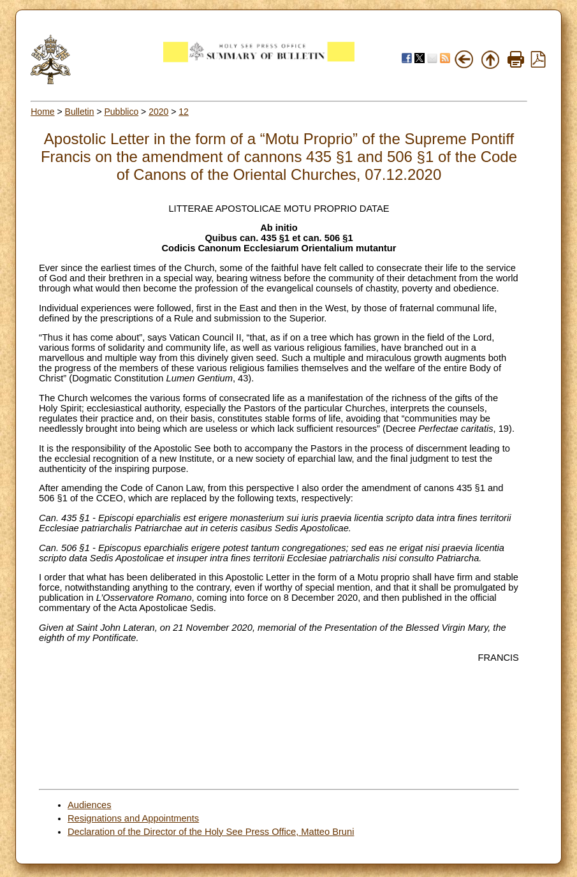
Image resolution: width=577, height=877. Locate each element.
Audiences (89, 805)
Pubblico (121, 112)
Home (42, 112)
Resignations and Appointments (133, 818)
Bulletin (79, 112)
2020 (158, 112)
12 (184, 112)
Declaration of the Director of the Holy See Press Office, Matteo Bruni (211, 832)
